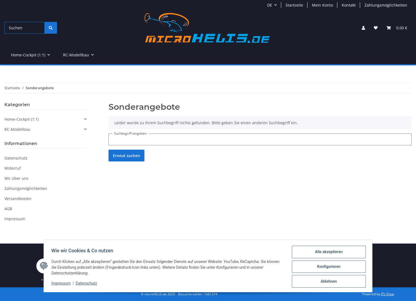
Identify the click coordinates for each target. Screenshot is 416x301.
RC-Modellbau (17, 129)
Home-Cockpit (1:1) (21, 119)
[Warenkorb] (397, 27)
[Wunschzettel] (375, 27)
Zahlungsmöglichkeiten (385, 5)
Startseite (294, 5)
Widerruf (12, 168)
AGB (8, 208)
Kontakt (349, 5)
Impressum (62, 284)
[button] (363, 27)
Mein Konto (322, 5)
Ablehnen (327, 281)
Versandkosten (18, 198)
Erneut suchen (126, 155)
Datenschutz (87, 284)
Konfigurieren (327, 267)
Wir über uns (16, 178)
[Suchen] (24, 28)
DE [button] (269, 5)
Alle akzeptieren (327, 253)
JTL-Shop (387, 294)
